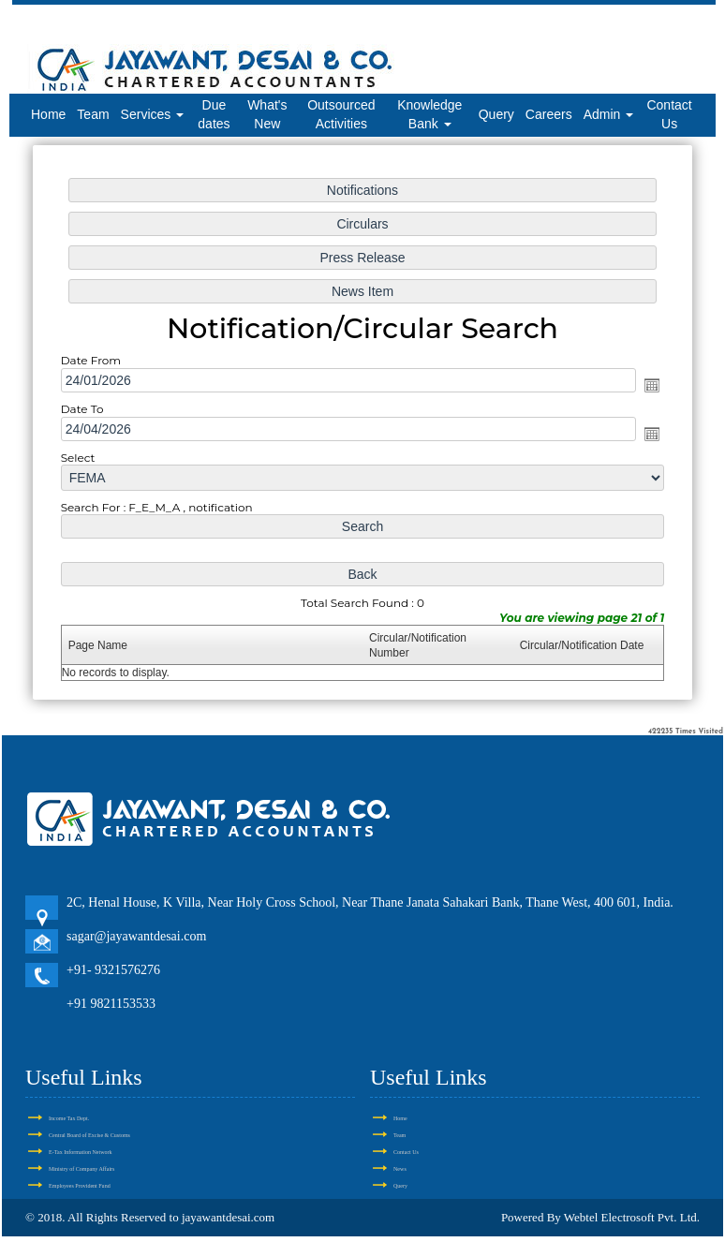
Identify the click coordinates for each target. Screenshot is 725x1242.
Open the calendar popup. (652, 385)
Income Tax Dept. (69, 1118)
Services (153, 114)
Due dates (213, 114)
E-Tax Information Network (80, 1152)
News (400, 1169)
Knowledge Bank (429, 114)
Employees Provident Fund (80, 1186)
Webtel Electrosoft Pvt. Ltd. (632, 1217)
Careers (548, 114)
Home (48, 114)
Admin (609, 114)
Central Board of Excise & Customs (89, 1135)
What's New (267, 114)
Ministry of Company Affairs (81, 1169)
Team (93, 114)
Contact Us (668, 114)
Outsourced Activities (341, 114)
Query (496, 114)
